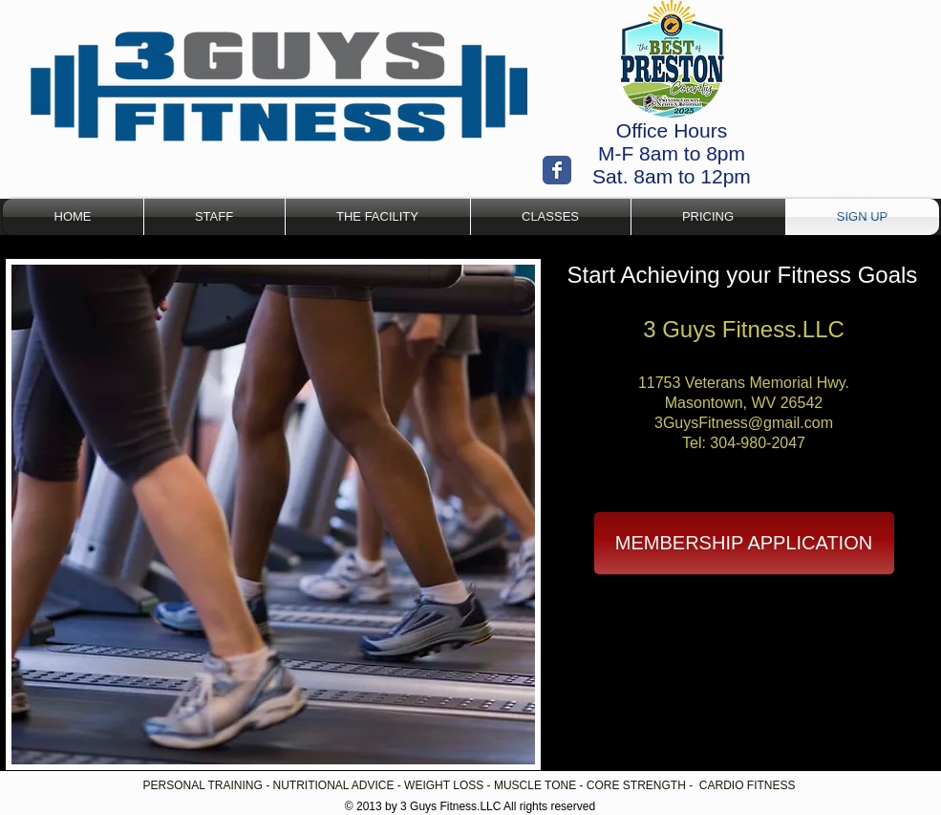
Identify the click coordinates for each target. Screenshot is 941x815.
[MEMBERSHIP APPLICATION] (744, 543)
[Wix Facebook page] (557, 170)
